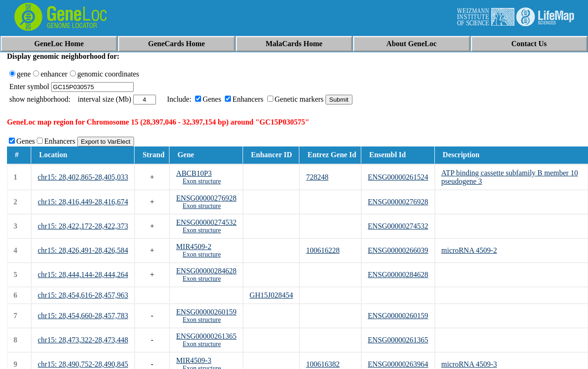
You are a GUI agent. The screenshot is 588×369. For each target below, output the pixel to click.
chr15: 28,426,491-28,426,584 (83, 250)
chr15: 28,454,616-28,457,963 (83, 295)
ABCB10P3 (193, 173)
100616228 (322, 250)
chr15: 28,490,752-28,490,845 (83, 364)
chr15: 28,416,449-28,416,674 (83, 202)
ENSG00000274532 (206, 222)
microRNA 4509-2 (469, 250)
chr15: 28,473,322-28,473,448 (83, 340)
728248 (317, 177)
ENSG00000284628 (206, 271)
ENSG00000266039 (398, 250)
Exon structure (201, 181)
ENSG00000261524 (398, 177)
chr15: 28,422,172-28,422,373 (83, 226)
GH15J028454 (271, 295)
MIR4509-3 (193, 360)
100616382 (322, 364)
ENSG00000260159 (206, 312)
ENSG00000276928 (206, 198)
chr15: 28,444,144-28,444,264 (83, 274)
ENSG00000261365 (206, 336)
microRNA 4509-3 (469, 364)
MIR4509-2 (193, 247)
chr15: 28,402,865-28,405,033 (83, 177)
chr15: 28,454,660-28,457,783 (83, 316)
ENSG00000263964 (398, 364)
